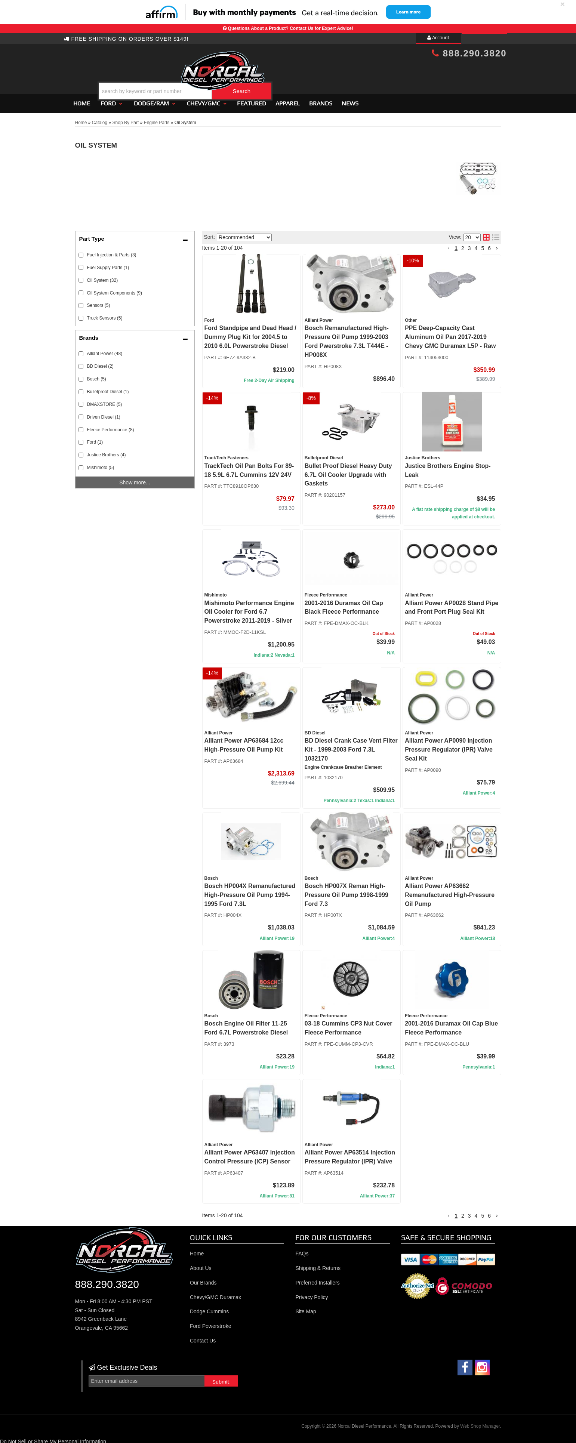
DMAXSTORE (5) (104, 401)
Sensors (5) (98, 302)
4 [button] (476, 245)
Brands (320, 100)
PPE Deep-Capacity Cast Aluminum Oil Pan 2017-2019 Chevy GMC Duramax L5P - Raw (450, 334)
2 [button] (462, 245)
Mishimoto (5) (100, 464)
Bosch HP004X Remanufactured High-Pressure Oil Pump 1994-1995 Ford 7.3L (250, 891)
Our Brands (203, 1279)
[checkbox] (80, 350)
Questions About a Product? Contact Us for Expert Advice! (290, 28)
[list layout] (495, 234)
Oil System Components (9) (114, 289)
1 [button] (456, 245)
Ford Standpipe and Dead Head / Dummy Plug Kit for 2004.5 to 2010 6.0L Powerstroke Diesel (250, 334)
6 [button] (489, 245)
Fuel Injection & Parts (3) (111, 251)
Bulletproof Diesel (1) (108, 388)
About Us (201, 1265)
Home (81, 100)
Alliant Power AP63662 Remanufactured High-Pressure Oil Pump (450, 891)
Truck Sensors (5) (105, 315)
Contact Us (203, 1337)
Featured (251, 100)
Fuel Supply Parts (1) (108, 264)
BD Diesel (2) (100, 363)
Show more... (134, 479)
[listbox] (244, 234)
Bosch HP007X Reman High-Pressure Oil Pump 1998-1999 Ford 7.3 (346, 891)
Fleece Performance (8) (110, 426)
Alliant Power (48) (105, 350)
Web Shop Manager (480, 1422)
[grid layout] (486, 234)
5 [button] (482, 245)
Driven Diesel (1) (103, 413)
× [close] (562, 4)
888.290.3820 (469, 53)
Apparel (287, 100)
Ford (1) (95, 439)
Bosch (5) (96, 375)
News (350, 100)
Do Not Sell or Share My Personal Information (53, 1438)
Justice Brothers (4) (106, 451)
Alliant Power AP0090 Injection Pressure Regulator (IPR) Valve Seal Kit (449, 746)
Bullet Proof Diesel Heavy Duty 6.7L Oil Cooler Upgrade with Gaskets (348, 471)
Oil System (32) (102, 277)
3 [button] (469, 245)
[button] (294, 72)
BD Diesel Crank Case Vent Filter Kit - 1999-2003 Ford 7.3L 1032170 (351, 746)
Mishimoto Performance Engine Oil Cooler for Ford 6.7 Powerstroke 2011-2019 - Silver (249, 608)
